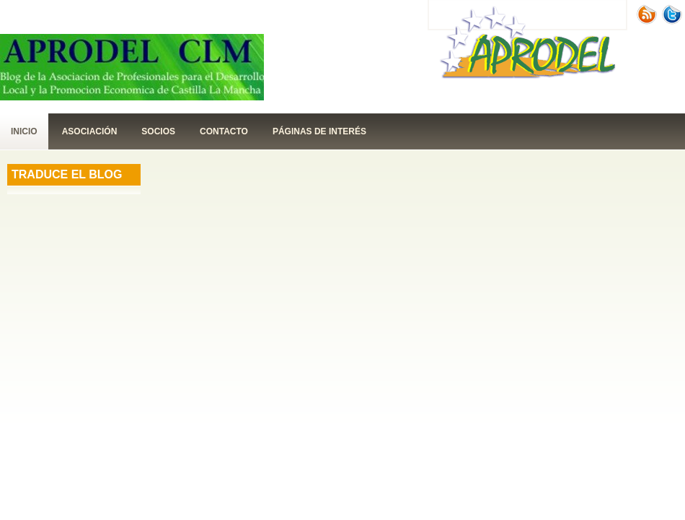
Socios (158, 131)
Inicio (24, 131)
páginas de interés (319, 131)
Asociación (90, 131)
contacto (224, 131)
